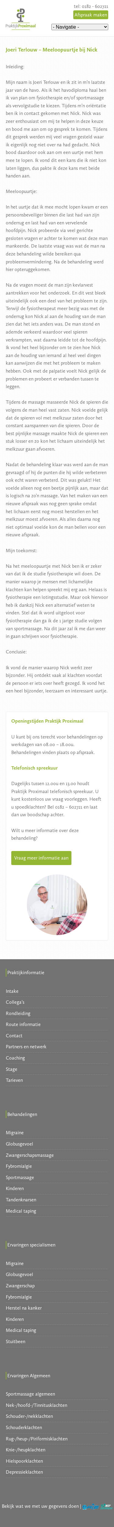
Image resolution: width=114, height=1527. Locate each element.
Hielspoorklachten (24, 1461)
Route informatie (23, 1024)
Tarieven (14, 1080)
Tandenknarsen (21, 1200)
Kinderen (15, 1188)
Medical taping (21, 1211)
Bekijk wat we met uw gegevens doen (40, 1506)
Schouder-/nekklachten (29, 1416)
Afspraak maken (90, 15)
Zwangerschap (20, 1286)
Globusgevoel (19, 1144)
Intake (12, 991)
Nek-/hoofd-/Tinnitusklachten (36, 1405)
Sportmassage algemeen (30, 1394)
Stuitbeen (15, 1341)
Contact (14, 1036)
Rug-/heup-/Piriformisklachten (36, 1439)
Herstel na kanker (24, 1308)
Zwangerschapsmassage (30, 1155)
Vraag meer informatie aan (41, 858)
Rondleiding (18, 1013)
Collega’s (15, 1002)
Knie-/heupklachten (25, 1450)
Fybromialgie (19, 1166)
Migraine (15, 1132)
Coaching (15, 1058)
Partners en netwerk (26, 1047)
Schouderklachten (24, 1427)
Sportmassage (20, 1177)
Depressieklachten (24, 1472)
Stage (11, 1069)
